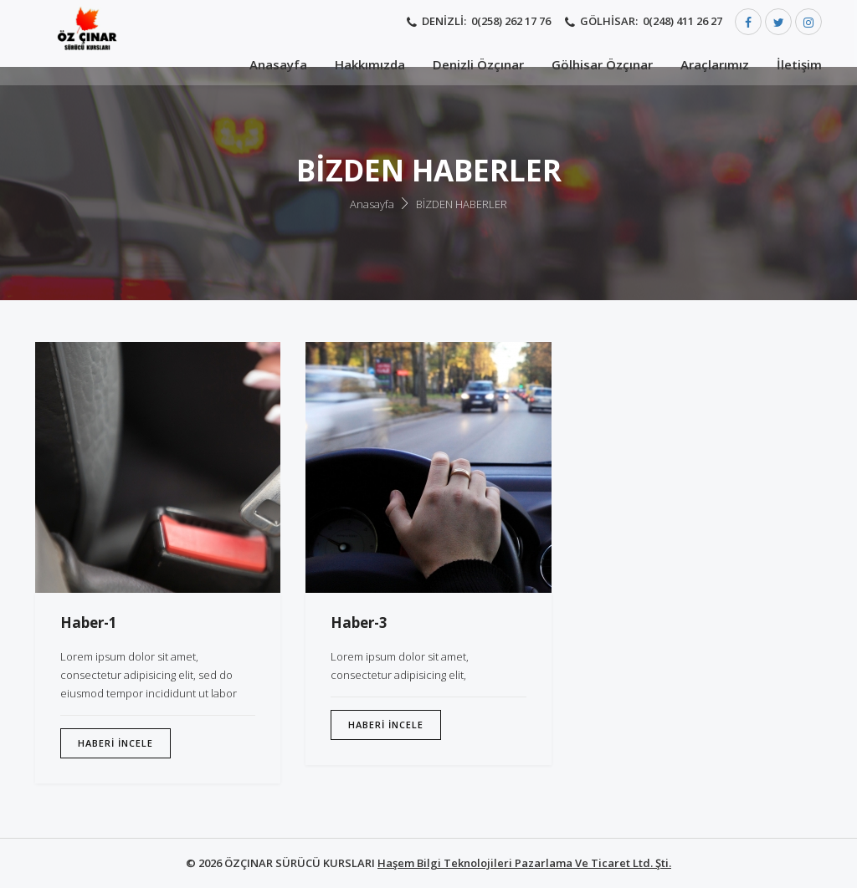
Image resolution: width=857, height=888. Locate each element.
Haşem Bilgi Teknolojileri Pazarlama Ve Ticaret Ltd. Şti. (524, 862)
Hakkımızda (370, 64)
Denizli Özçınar (478, 64)
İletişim (799, 64)
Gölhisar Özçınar (602, 64)
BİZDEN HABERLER (461, 204)
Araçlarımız (714, 64)
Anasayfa (278, 64)
